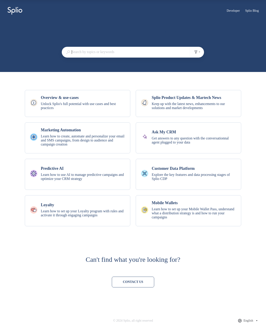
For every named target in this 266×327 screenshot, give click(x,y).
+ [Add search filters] (197, 52)
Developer (233, 11)
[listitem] (77, 103)
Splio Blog (252, 11)
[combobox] (125, 52)
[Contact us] (133, 282)
